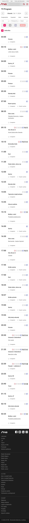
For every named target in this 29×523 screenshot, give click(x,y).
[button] (4, 25)
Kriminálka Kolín (12, 144)
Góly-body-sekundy (13, 317)
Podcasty (3, 447)
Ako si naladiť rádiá (6, 476)
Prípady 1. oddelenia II (14, 366)
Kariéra (3, 484)
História (3, 482)
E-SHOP (3, 498)
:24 (2, 440)
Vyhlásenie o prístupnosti (8, 493)
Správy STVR (5, 1)
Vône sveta (11, 113)
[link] (21, 106)
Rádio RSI (3, 464)
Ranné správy (12, 103)
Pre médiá (4, 506)
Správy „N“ (11, 63)
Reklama (3, 500)
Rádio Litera (4, 467)
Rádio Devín (4, 458)
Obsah (22, 21)
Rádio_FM (4, 460)
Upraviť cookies (5, 513)
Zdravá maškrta (12, 204)
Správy (10, 174)
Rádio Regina (4, 456)
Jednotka (3, 436)
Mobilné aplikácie (6, 449)
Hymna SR (11, 376)
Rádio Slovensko (5, 454)
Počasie (10, 39)
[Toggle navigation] (27, 4)
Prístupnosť (14, 21)
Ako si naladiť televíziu (7, 478)
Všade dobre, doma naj (14, 164)
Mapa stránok (5, 502)
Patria (2, 462)
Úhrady (3, 489)
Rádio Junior (4, 469)
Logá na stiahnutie (6, 504)
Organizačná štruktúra (7, 480)
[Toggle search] (24, 4)
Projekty (3, 509)
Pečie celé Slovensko (20, 1)
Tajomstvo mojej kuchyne (15, 194)
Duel (9, 154)
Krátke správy (12, 267)
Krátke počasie (12, 297)
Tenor (9, 386)
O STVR (3, 474)
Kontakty (3, 511)
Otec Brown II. (12, 130)
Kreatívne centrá (5, 491)
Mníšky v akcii (12, 49)
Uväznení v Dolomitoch (14, 337)
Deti (12, 1)
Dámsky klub (11, 93)
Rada (2, 487)
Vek (3, 21)
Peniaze (10, 83)
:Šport (2, 442)
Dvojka (3, 438)
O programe (11, 42)
